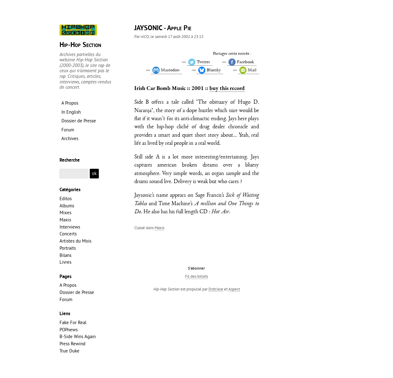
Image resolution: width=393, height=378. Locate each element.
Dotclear (215, 288)
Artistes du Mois (75, 241)
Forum (66, 299)
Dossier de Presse (77, 292)
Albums (67, 206)
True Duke (69, 351)
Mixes (65, 212)
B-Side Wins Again (78, 336)
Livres (65, 262)
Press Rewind (72, 344)
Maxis (159, 227)
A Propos (68, 285)
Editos (66, 198)
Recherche (70, 160)
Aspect (234, 288)
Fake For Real (73, 322)
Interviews (70, 227)
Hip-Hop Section (80, 45)
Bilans (65, 255)
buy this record (227, 88)
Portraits (68, 248)
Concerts (68, 234)
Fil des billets (196, 276)
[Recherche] (74, 173)
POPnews (69, 330)
